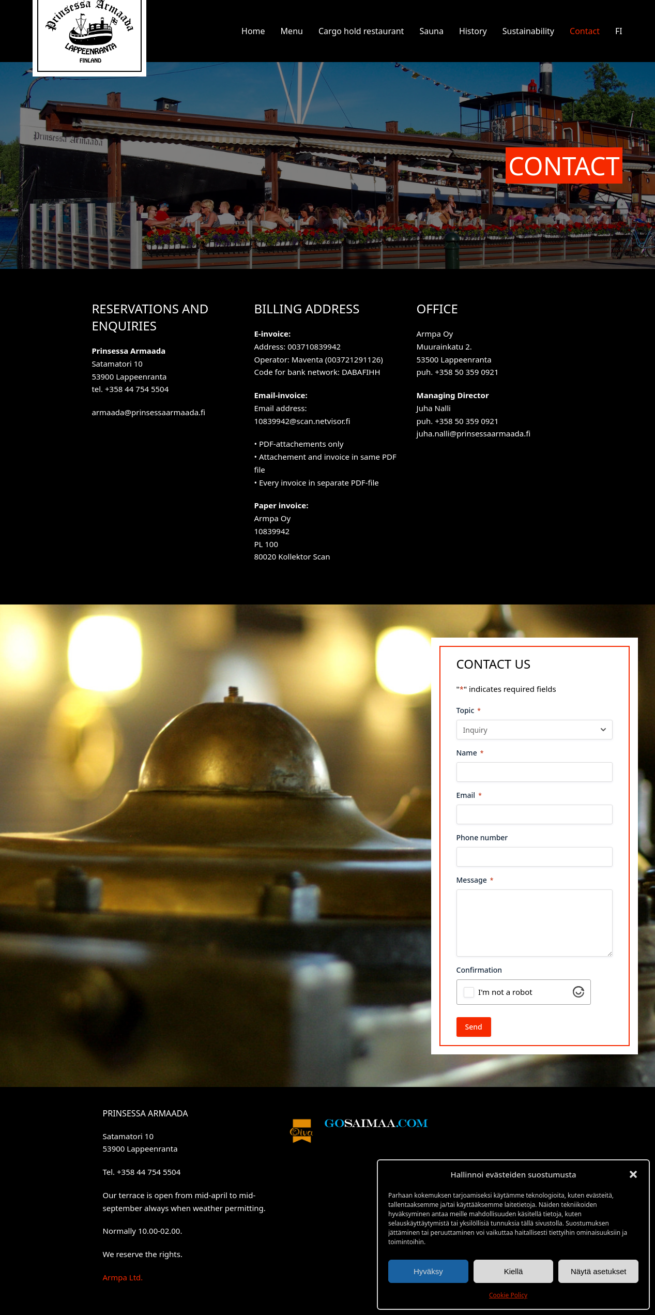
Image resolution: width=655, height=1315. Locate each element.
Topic (468, 710)
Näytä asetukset (599, 1271)
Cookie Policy (508, 1295)
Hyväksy (428, 1271)
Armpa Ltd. (122, 1277)
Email (469, 795)
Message (475, 880)
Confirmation (479, 970)
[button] (633, 1174)
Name (470, 753)
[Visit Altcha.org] (578, 994)
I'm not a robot (505, 992)
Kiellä (513, 1271)
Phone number (482, 837)
